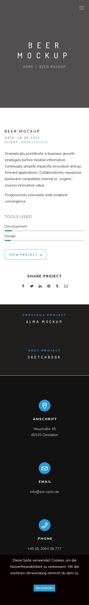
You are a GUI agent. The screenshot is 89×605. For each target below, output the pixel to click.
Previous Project (45, 315)
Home (28, 67)
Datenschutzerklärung (44, 599)
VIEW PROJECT (26, 254)
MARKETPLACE (34, 142)
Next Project (44, 350)
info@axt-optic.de (44, 491)
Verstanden (44, 588)
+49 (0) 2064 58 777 (44, 548)
